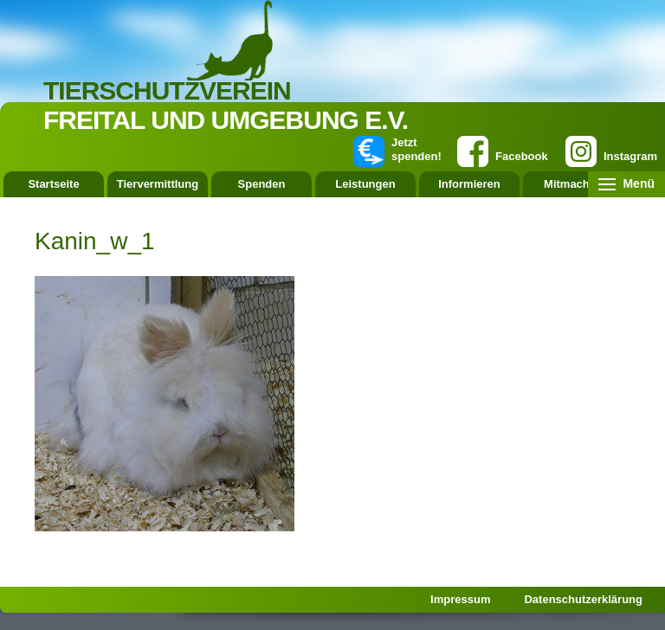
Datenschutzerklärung (583, 599)
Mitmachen (573, 183)
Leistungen (365, 183)
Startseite (53, 183)
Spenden (262, 183)
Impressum (460, 599)
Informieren (469, 183)
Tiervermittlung (157, 183)
